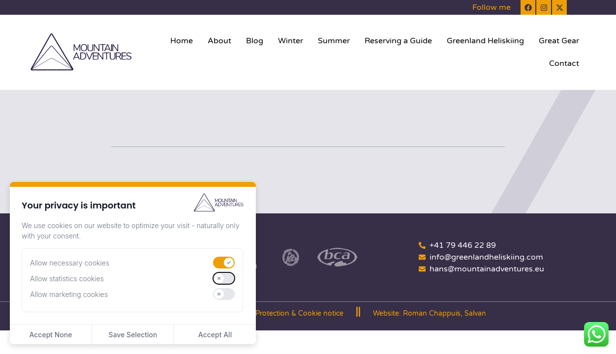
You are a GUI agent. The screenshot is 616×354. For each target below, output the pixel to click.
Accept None (50, 334)
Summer (334, 41)
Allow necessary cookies (69, 263)
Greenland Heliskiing (485, 41)
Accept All (215, 334)
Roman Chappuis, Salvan (444, 313)
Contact (564, 63)
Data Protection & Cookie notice (290, 313)
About (219, 41)
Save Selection (133, 334)
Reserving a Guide (398, 41)
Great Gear (559, 41)
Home (181, 41)
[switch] (224, 262)
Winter (290, 41)
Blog (254, 41)
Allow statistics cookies (67, 278)
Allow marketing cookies (69, 294)
